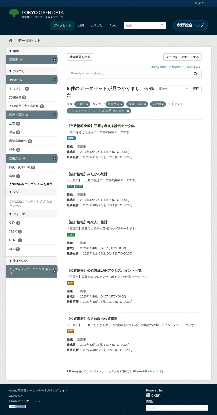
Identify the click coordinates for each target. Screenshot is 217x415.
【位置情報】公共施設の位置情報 (92, 319)
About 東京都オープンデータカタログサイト (38, 390)
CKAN (153, 395)
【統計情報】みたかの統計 (87, 174)
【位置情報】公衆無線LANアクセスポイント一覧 (104, 270)
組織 (81, 25)
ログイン (200, 3)
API (134, 371)
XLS (70, 186)
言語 (149, 401)
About (113, 25)
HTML (71, 138)
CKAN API (16, 395)
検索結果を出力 (80, 57)
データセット (62, 25)
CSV (70, 283)
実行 (196, 88)
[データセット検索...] (128, 74)
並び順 (148, 88)
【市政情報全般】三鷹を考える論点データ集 (101, 126)
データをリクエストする (182, 57)
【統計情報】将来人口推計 (87, 222)
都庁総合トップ (190, 25)
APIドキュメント (152, 371)
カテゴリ (97, 25)
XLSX (79, 186)
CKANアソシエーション (25, 401)
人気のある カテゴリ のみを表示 (30, 184)
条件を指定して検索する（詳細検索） (176, 67)
